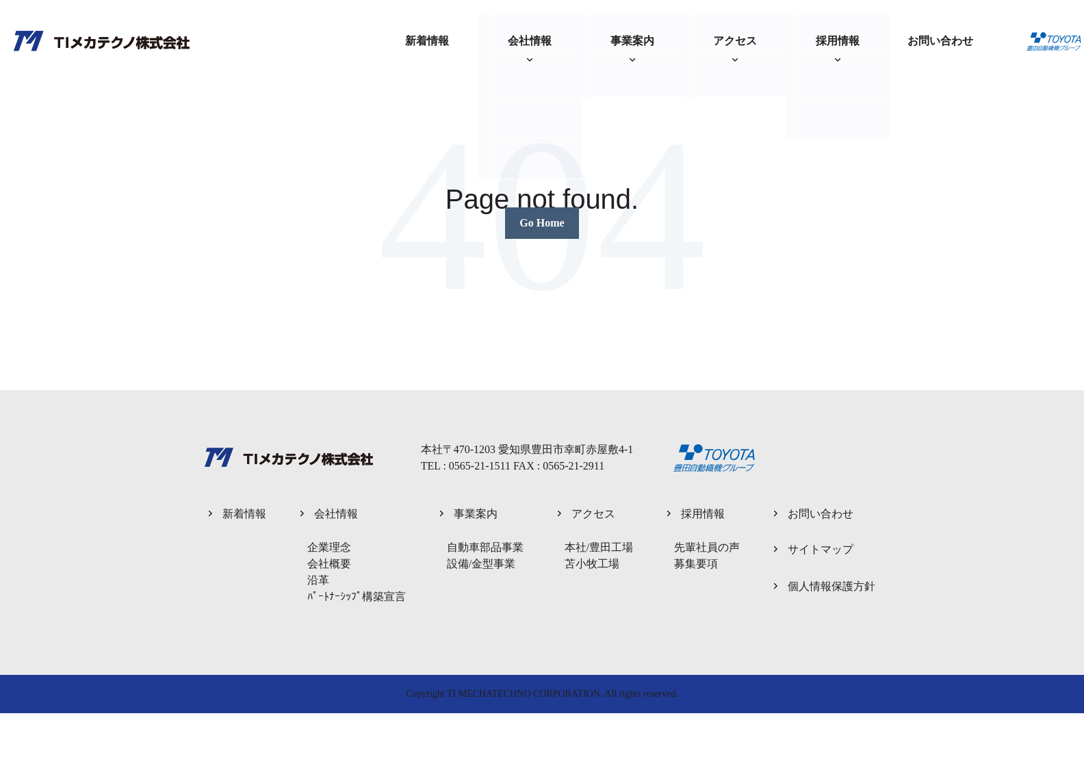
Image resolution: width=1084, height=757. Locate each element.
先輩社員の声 (707, 547)
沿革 (318, 580)
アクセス (735, 41)
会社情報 (530, 41)
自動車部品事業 (485, 547)
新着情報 (427, 41)
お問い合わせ (940, 41)
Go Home (541, 223)
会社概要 (329, 563)
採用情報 (838, 41)
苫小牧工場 (592, 563)
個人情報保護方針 (831, 586)
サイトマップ (820, 549)
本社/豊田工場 (599, 547)
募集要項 (696, 563)
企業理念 (329, 547)
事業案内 (632, 41)
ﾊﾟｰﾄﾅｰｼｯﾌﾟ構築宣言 (356, 596)
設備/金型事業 (481, 563)
